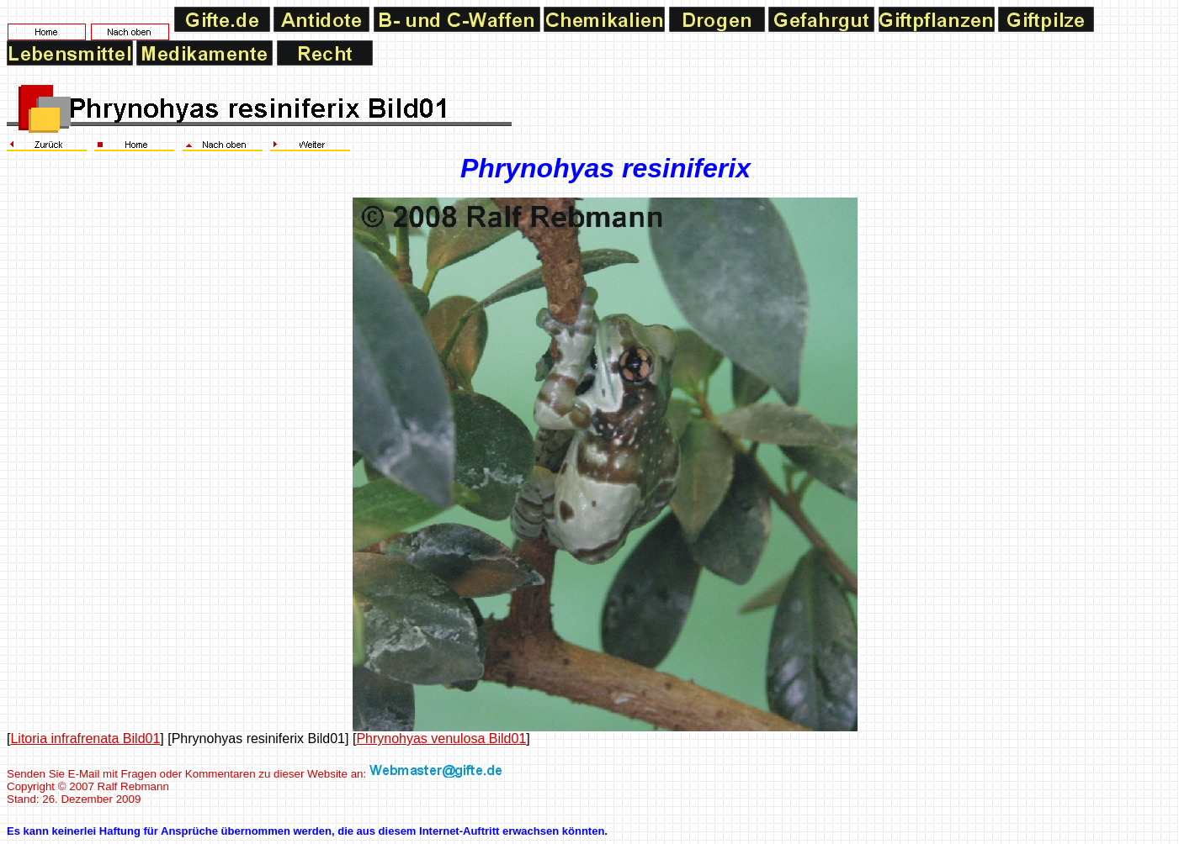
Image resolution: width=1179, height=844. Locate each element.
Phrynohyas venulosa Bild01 (441, 738)
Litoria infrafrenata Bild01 (85, 738)
